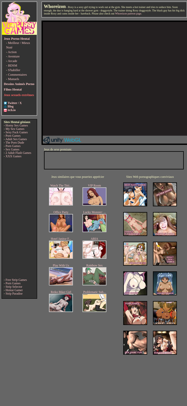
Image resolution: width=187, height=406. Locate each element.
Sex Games (12, 149)
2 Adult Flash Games (18, 152)
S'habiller (14, 70)
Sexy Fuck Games (17, 132)
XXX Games (13, 156)
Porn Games (13, 135)
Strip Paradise (14, 293)
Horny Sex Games (17, 125)
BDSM (12, 65)
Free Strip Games (16, 279)
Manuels (13, 79)
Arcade (12, 61)
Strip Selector (14, 286)
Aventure (14, 56)
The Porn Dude (15, 142)
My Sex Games (15, 128)
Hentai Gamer (14, 290)
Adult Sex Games (16, 139)
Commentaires (17, 74)
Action (12, 52)
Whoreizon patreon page (128, 13)
